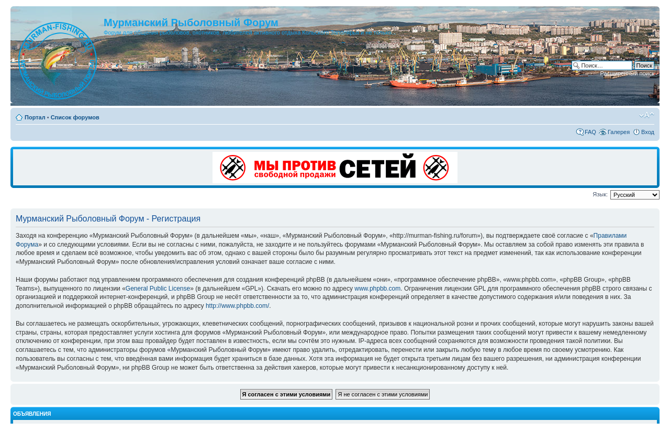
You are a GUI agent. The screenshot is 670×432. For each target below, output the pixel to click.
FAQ (590, 132)
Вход (647, 132)
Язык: (600, 194)
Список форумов (75, 117)
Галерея (619, 132)
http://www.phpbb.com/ (237, 305)
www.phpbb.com (377, 288)
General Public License (158, 288)
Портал (35, 117)
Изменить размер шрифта (646, 115)
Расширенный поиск (627, 73)
